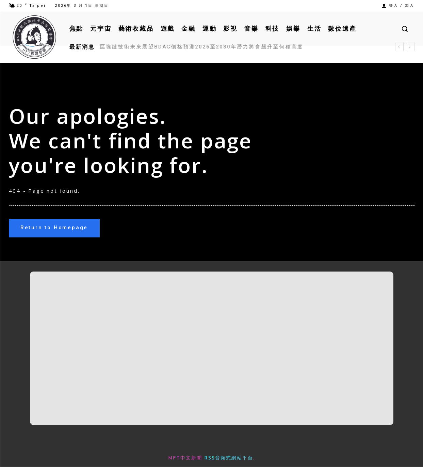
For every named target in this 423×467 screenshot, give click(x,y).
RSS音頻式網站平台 (228, 458)
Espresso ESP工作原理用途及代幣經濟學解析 (164, 47)
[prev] (399, 47)
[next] (410, 47)
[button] (404, 29)
